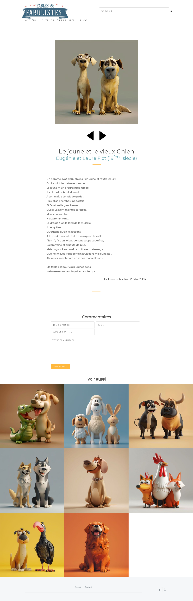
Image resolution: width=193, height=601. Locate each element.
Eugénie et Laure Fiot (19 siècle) (96, 158)
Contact (88, 587)
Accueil (31, 20)
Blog (83, 20)
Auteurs (48, 20)
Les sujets (67, 20)
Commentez (60, 366)
